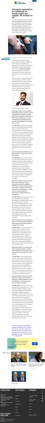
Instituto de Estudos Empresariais (32, 400)
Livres (30, 406)
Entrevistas (17, 395)
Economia (17, 401)
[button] (2, 59)
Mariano (30, 409)
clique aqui (14, 334)
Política (16, 398)
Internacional (17, 415)
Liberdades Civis (18, 404)
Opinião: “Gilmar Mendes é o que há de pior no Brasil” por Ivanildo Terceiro (18, 365)
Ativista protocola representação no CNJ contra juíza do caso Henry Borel (36, 365)
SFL (29, 412)
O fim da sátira (14, 383)
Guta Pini (30, 403)
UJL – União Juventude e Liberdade (33, 396)
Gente (16, 409)
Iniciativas (17, 412)
